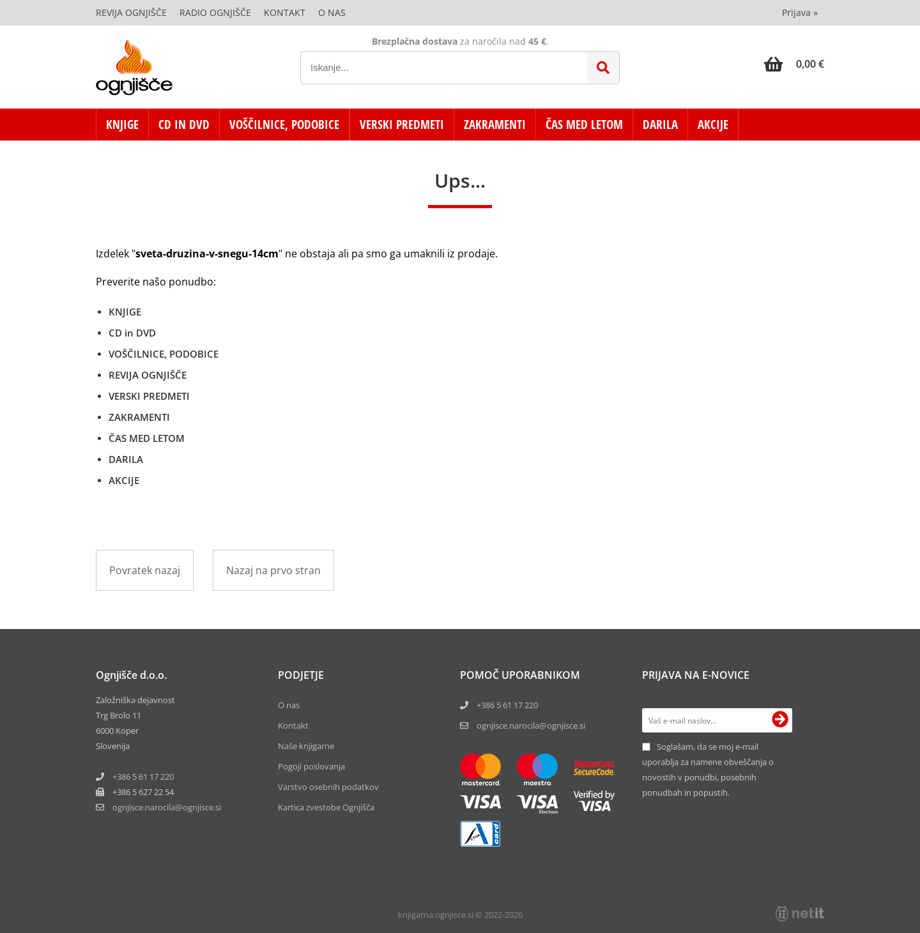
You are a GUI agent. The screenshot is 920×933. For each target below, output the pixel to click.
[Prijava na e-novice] (780, 720)
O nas (332, 12)
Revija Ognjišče (131, 12)
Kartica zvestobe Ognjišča (326, 807)
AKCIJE (713, 124)
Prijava (800, 12)
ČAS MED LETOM (584, 124)
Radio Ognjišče (215, 12)
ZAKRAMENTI (495, 124)
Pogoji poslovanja (311, 766)
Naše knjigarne (306, 746)
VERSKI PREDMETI (402, 124)
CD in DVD (184, 124)
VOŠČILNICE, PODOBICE (284, 124)
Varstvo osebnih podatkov (328, 787)
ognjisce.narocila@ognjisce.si (531, 725)
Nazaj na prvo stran (273, 570)
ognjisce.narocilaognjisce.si (166, 807)
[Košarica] (794, 64)
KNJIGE (122, 124)
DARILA (660, 124)
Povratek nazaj (144, 570)
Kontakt (284, 12)
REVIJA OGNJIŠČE (148, 374)
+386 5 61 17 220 (143, 776)
